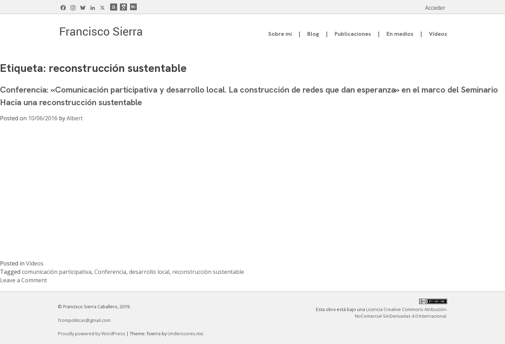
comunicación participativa (57, 272)
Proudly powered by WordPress (92, 333)
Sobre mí (280, 34)
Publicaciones (353, 34)
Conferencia (110, 272)
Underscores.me (185, 333)
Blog (313, 34)
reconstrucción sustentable (208, 272)
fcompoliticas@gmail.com (84, 320)
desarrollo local (149, 272)
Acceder (435, 8)
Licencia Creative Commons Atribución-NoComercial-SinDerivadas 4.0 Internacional (401, 312)
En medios (399, 34)
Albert (75, 118)
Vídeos (438, 34)
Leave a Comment (23, 280)
